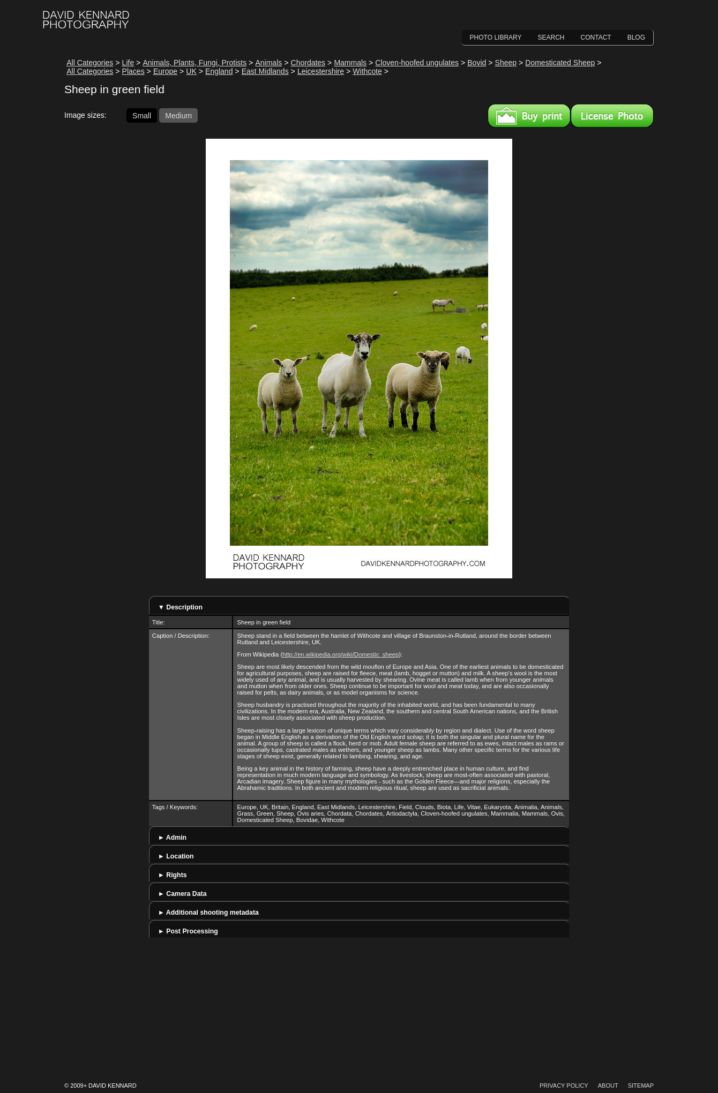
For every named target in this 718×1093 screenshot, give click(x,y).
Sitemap (641, 1085)
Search (551, 37)
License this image (612, 115)
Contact (596, 37)
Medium (178, 115)
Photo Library (496, 37)
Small (141, 115)
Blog (636, 37)
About (608, 1085)
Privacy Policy (564, 1085)
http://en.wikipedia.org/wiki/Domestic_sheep (340, 654)
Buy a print (529, 115)
